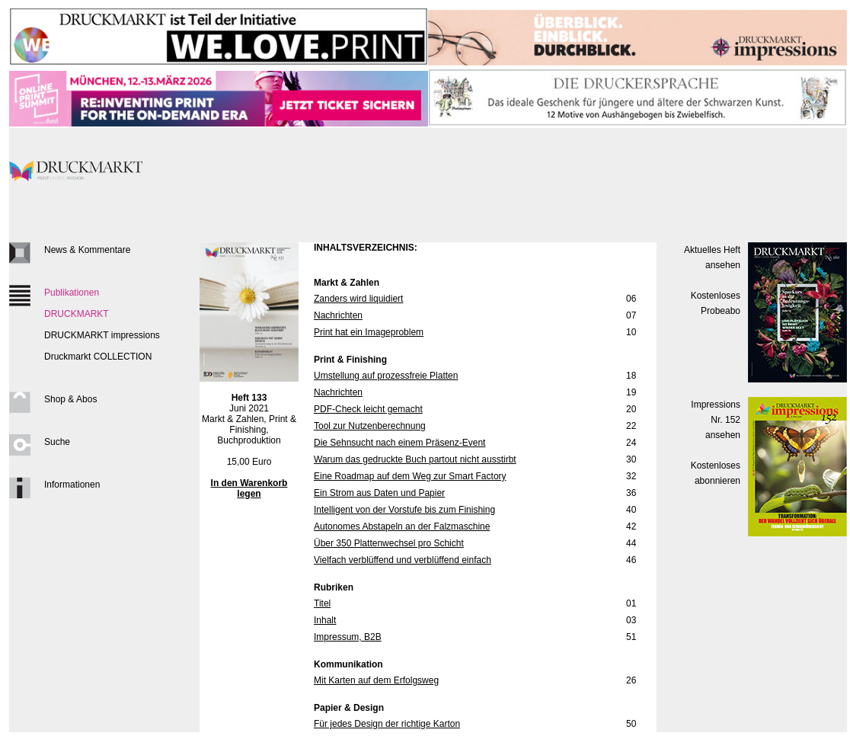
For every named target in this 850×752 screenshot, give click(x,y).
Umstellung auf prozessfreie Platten (386, 375)
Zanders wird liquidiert (358, 298)
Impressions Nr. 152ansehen (715, 419)
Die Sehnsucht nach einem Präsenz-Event (399, 442)
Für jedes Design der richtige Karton (387, 723)
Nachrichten (338, 315)
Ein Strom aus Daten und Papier (379, 493)
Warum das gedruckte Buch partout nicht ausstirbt (415, 459)
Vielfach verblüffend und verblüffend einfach (402, 560)
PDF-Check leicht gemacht (368, 409)
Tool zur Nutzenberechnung (370, 426)
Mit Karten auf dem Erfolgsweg (376, 680)
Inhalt (325, 620)
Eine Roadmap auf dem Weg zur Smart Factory (410, 476)
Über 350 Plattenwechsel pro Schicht (389, 543)
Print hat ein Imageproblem (368, 332)
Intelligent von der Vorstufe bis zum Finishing (404, 509)
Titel (322, 603)
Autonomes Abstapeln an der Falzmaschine (402, 526)
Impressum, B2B (348, 637)
